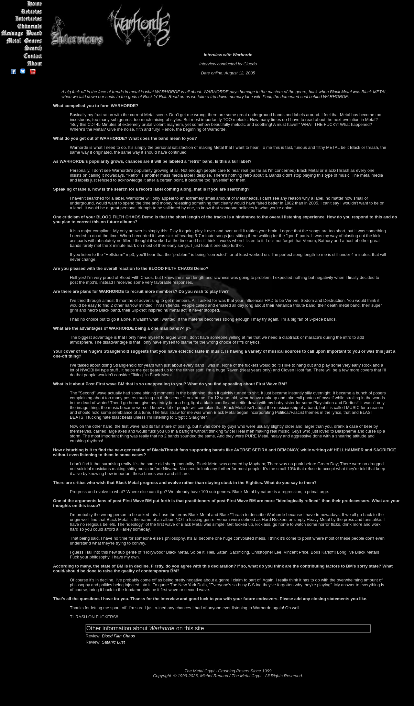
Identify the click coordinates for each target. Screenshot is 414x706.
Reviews (22, 11)
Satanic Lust (113, 642)
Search (22, 48)
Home (22, 3)
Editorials (22, 26)
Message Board (22, 33)
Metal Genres (22, 41)
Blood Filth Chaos (118, 636)
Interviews (22, 18)
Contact (22, 56)
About (22, 63)
